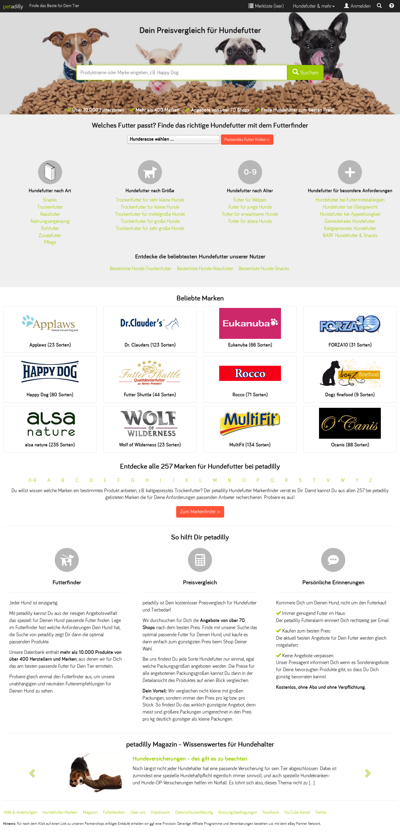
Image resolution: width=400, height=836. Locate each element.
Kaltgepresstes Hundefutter (350, 228)
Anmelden (357, 6)
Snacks (50, 200)
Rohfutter (50, 228)
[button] (32, 772)
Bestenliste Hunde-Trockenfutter (140, 268)
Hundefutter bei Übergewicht (350, 207)
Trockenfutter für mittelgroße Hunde (150, 214)
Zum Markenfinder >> (200, 511)
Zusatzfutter (50, 235)
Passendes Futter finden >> (247, 139)
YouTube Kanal (297, 812)
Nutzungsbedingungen (237, 812)
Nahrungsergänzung (50, 221)
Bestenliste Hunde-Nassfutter (205, 268)
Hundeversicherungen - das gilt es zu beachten (190, 758)
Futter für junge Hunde (250, 207)
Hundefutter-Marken (60, 812)
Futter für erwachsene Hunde (250, 214)
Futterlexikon (114, 812)
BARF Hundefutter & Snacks (350, 235)
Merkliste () (266, 6)
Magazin (90, 812)
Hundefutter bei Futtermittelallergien (350, 200)
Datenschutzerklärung (194, 812)
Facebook (270, 812)
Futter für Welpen (249, 200)
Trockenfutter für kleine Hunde (150, 207)
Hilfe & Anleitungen (20, 812)
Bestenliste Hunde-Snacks (264, 268)
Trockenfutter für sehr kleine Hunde (150, 200)
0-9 (32, 480)
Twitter (321, 812)
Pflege (50, 242)
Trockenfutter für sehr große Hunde (150, 228)
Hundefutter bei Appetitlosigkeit (350, 214)
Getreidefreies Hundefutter (350, 221)
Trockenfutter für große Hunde (150, 221)
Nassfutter (50, 214)
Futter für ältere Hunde (250, 221)
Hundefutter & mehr (314, 6)
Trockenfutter (50, 207)
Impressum (160, 812)
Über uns (138, 812)
